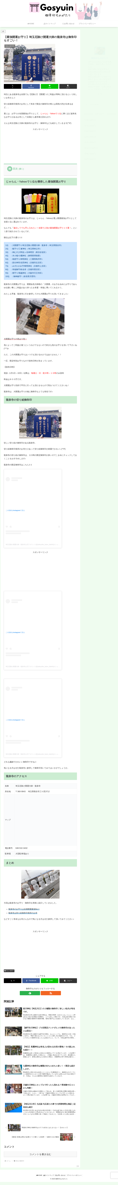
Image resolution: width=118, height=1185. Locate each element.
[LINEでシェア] (49, 86)
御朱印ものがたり (99, 46)
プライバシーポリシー (75, 1178)
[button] (68, 86)
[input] (100, 92)
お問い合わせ (61, 1178)
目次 (15, 168)
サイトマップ (48, 1178)
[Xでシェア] (12, 86)
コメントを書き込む (40, 1157)
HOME (38, 1178)
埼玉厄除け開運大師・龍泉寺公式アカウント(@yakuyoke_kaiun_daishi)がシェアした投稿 (36, 544)
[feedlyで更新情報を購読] (38, 993)
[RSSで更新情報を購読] (43, 993)
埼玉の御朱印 (9, 971)
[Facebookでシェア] (31, 86)
